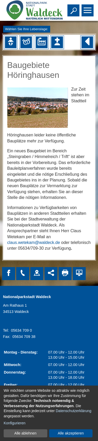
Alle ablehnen (25, 433)
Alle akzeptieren (71, 433)
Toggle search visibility (74, 8)
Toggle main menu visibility (88, 8)
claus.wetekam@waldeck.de (33, 242)
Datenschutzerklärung (73, 411)
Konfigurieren (14, 423)
